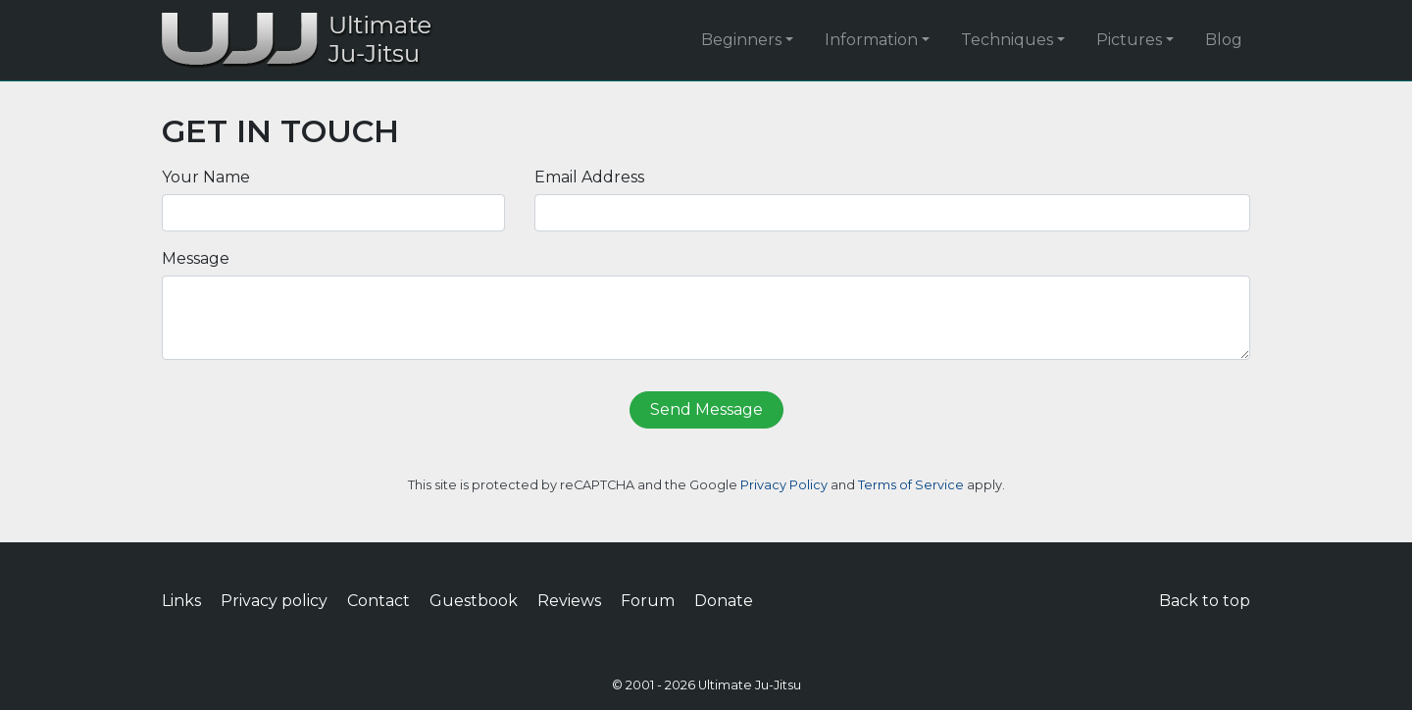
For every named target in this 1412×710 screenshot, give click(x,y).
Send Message (706, 409)
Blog (1223, 39)
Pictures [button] (1129, 39)
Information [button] (871, 39)
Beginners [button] (741, 39)
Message (195, 258)
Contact (378, 600)
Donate (723, 600)
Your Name (206, 177)
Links (181, 600)
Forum (648, 600)
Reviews (569, 600)
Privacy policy (274, 600)
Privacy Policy (784, 485)
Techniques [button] (1007, 39)
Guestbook (473, 600)
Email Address (589, 177)
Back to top (1204, 600)
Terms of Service (911, 485)
